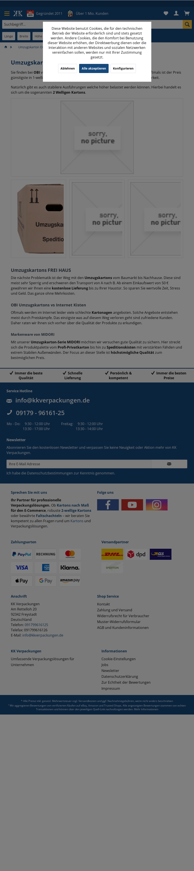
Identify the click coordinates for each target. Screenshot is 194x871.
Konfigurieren (123, 68)
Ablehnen (67, 68)
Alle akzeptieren (94, 68)
